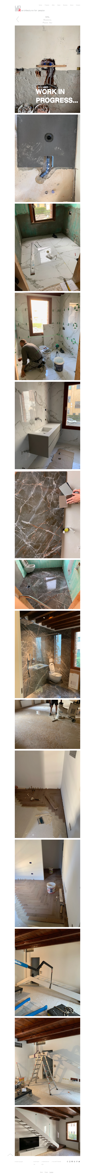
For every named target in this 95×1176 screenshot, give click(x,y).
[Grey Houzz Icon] (74, 1162)
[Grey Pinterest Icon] (77, 1162)
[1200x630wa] (72, 1162)
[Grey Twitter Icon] (79, 1162)
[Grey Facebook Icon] (67, 1162)
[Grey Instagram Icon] (70, 1162)
